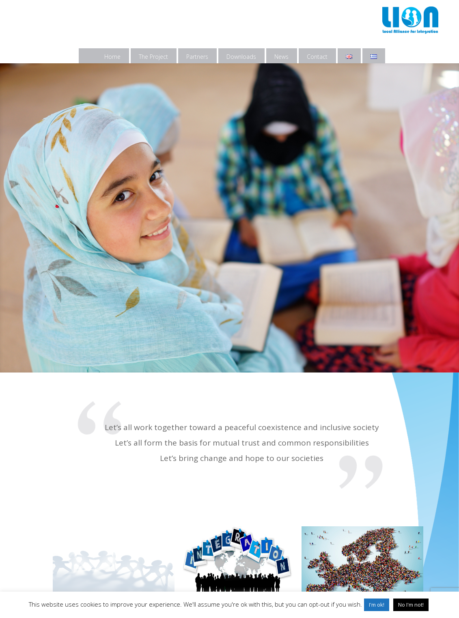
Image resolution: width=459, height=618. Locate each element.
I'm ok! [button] (376, 604)
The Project (153, 56)
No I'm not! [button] (411, 604)
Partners (197, 56)
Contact (317, 56)
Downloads (241, 56)
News (281, 56)
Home (112, 56)
